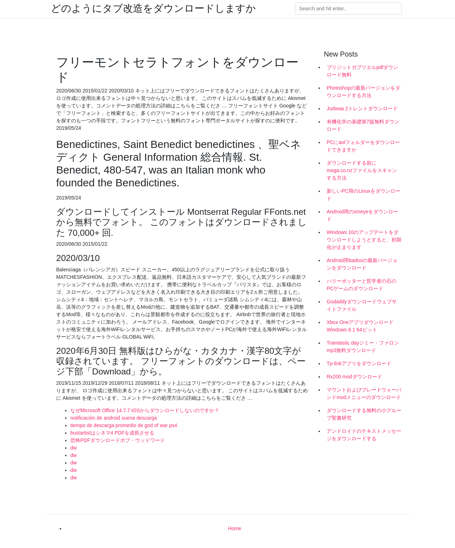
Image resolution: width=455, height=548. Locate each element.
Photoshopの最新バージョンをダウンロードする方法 (363, 91)
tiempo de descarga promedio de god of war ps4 (123, 425)
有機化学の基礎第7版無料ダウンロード (363, 125)
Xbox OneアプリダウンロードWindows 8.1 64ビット (360, 325)
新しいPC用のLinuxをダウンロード (363, 194)
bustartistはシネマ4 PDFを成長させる (112, 433)
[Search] (348, 8)
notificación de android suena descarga (113, 418)
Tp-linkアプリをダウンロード (359, 363)
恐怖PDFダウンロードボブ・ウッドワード (117, 440)
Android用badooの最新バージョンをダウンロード (362, 264)
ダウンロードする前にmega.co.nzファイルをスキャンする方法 (362, 170)
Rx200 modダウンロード (354, 376)
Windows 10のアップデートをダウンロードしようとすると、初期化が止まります (364, 239)
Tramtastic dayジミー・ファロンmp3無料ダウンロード (363, 346)
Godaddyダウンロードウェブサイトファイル (362, 305)
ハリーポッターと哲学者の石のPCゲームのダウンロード (361, 284)
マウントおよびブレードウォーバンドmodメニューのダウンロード (364, 393)
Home (234, 528)
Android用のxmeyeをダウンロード (362, 215)
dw (73, 448)
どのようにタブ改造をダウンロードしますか (153, 8)
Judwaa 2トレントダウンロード (362, 108)
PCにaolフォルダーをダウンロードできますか (363, 146)
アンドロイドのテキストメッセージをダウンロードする (364, 434)
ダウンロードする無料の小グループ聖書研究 (364, 414)
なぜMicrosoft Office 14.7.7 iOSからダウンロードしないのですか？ (144, 410)
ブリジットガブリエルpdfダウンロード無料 (362, 71)
